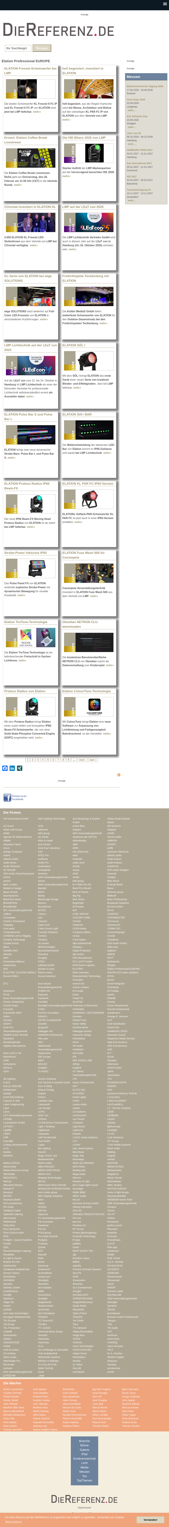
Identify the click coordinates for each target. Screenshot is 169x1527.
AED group (44, 833)
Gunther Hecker (41, 1400)
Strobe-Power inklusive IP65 (25, 553)
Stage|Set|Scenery (83, 1302)
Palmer (111, 1218)
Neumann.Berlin (12, 1199)
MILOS (42, 1181)
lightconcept (113, 1126)
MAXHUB (112, 1163)
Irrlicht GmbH (114, 1067)
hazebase (8, 1038)
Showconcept (114, 1276)
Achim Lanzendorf (13, 1389)
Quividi (41, 1247)
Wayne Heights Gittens (45, 1429)
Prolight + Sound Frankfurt (17, 1240)
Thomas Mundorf (12, 1429)
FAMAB (111, 998)
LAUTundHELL (115, 1104)
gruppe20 (43, 1027)
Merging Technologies (50, 1177)
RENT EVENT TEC (83, 1251)
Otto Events (9, 1218)
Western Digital (115, 1357)
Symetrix (112, 1305)
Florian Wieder (11, 1396)
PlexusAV (112, 1229)
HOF (109, 1049)
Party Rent (9, 1225)
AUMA (76, 866)
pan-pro (77, 1221)
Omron (111, 1210)
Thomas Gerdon (131, 1426)
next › (82, 759)
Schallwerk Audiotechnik (16, 1269)
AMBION (112, 840)
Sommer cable (115, 1291)
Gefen (6, 1016)
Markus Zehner (11, 1163)
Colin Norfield (70, 1393)
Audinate (77, 859)
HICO (76, 1042)
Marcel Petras (99, 1407)
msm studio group (47, 1192)
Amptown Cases (12, 844)
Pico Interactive (11, 1229)
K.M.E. (7, 1082)
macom (42, 1152)
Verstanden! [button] (150, 1520)
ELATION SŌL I (73, 345)
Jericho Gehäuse (47, 1079)
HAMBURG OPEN (117, 1031)
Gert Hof (97, 1396)
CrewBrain (113, 939)
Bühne (84, 1445)
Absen (110, 822)
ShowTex (78, 1284)
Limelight (112, 1130)
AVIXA (6, 877)
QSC (6, 1247)
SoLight (77, 1291)
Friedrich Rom (40, 1396)
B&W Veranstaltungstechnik (53, 884)
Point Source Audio (13, 1232)
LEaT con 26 (134, 133)
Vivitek (6, 1346)
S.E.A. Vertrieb (115, 1262)
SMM (41, 1291)
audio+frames (114, 862)
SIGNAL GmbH (11, 1287)
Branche (84, 1441)
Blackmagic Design (48, 899)
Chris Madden (40, 1393)
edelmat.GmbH (46, 965)
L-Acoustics (113, 1097)
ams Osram (44, 844)
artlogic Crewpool (12, 851)
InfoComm (112, 1064)
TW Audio (112, 1328)
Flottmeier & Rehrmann (85, 1005)
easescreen (9, 965)
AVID (75, 873)
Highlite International (14, 1045)
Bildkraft (111, 895)
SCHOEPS (113, 1269)
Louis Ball (97, 1404)
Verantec (43, 1335)
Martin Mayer (99, 1411)
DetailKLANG (10, 950)
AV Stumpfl (9, 870)
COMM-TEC (114, 928)
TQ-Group (8, 1324)
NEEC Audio (79, 1196)
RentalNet (8, 1254)
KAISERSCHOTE (116, 1082)
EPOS (110, 976)
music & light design (118, 1192)
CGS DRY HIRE (81, 917)
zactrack (7, 1368)
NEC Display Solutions (50, 1196)
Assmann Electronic (118, 851)
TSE (109, 1324)
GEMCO (42, 1016)
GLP (109, 1020)
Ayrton (41, 881)
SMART (111, 1287)
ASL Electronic (80, 851)
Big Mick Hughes (101, 1389)
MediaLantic (79, 1170)
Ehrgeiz (111, 965)
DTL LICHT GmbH (82, 961)
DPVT (110, 958)
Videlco (7, 1339)
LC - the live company (119, 1108)
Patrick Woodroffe (72, 1418)
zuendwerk (78, 1372)
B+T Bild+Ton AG (82, 884)
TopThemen (84, 1480)
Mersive (77, 1177)
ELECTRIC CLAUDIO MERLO (19, 972)
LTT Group (113, 1141)
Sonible (7, 1295)
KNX (109, 1089)
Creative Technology (14, 939)
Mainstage (78, 1159)
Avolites (111, 877)
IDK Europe (44, 1056)
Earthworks (113, 961)
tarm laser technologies (15, 1313)
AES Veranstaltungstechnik (87, 833)
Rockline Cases (81, 1258)
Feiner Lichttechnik (13, 1002)
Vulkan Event (80, 1353)
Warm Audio (10, 1357)
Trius (75, 1324)
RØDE (76, 1262)
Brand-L (42, 903)
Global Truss (79, 1020)
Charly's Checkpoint (14, 921)
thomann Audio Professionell (122, 1317)
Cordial (111, 935)
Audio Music (10, 862)
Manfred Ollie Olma (13, 1407)
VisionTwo (43, 1342)
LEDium (42, 1119)
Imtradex (112, 1060)
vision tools (113, 1339)
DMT (6, 958)
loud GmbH (44, 1141)
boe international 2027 (139, 163)
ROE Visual (113, 1258)
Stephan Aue (40, 1426)
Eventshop (113, 987)
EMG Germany (81, 972)
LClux (6, 1111)
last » (93, 759)
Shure (110, 1284)
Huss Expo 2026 (136, 99)
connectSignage (116, 932)
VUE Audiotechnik (47, 1353)
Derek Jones (129, 1393)
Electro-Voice (45, 972)
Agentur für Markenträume (17, 837)
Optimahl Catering (13, 1214)
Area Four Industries (49, 848)
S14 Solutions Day (137, 116)
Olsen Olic (9, 1418)
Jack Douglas (99, 1400)
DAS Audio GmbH (117, 943)
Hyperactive (44, 1053)
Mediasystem (114, 1170)
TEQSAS (78, 1317)
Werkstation (79, 1357)
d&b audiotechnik (82, 943)
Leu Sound (78, 1119)
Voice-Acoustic (115, 1346)
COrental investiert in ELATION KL (30, 207)
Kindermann (9, 1089)
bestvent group (115, 892)
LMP (5, 1137)
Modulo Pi (8, 1188)
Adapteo (111, 829)
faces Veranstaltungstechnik (18, 998)
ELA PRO (78, 969)
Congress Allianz (82, 932)
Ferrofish (43, 1002)
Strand (6, 1305)
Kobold (7, 1093)
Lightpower (44, 1130)
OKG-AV (77, 1210)
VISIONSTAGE (11, 1342)
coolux (76, 935)
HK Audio (78, 1045)
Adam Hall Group (12, 829)
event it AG (78, 983)
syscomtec (44, 1309)
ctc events (43, 943)
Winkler (77, 1361)
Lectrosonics (79, 1115)
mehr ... (132, 110)
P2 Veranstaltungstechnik (51, 1218)
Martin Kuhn (69, 1411)
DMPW (111, 954)
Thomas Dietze (100, 1426)
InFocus (7, 1067)
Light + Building (46, 1126)
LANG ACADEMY (116, 1100)
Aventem (43, 873)
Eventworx (9, 991)
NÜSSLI (42, 1207)
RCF (40, 1251)
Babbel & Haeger (12, 888)
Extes (76, 994)
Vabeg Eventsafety (83, 1331)
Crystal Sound (10, 943)
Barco (110, 888)
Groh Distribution (116, 1023)
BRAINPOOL (10, 903)
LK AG (110, 1133)
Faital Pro (78, 998)
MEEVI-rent (44, 1174)
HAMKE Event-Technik (15, 1035)
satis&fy (77, 1265)
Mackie (7, 1152)
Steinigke (112, 1302)
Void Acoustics (11, 1349)
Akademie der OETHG (85, 837)
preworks (112, 1232)
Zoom (41, 1372)
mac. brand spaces (83, 1148)
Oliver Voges (129, 1415)
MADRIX (8, 1155)
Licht (84, 1463)
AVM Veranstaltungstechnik (53, 877)
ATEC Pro (43, 855)
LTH (75, 1141)
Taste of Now (80, 1313)
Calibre (7, 914)
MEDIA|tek (9, 1174)
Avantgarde (44, 870)
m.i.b (6, 1148)
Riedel (110, 1254)
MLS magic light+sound (85, 1185)
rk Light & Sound (12, 1258)
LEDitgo (7, 1119)
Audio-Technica (11, 866)
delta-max (112, 947)
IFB (74, 1056)
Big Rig (76, 895)
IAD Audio (78, 1053)
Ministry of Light (81, 1181)
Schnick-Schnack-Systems (87, 1269)
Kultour (42, 1097)
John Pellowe (10, 1404)
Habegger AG (45, 1031)
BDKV (41, 892)
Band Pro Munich (82, 888)
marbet (111, 1159)
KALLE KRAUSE (12, 1086)
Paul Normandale (101, 1418)
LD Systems (79, 1111)
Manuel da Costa (72, 1407)
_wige (41, 1375)
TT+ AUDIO (44, 1328)
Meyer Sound (114, 1177)
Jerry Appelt (128, 1400)
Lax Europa (44, 1108)
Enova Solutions (46, 976)
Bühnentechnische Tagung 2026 (145, 86)
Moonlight (78, 1188)
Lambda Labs (45, 1100)
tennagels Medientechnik (16, 1317)
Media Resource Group (15, 1170)
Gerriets (7, 1020)
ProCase (112, 1236)
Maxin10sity (9, 1166)
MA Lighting (44, 1148)
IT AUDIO (43, 1071)
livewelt (77, 1133)
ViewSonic (43, 1339)
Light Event (79, 1126)
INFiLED (42, 1064)
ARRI (75, 848)
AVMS (76, 877)
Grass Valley (79, 1023)
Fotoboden (78, 1009)
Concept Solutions (48, 932)
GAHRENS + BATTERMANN (88, 1012)
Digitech (111, 950)
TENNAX (43, 1317)
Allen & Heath (45, 840)
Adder (6, 833)
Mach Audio (113, 1148)
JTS (109, 1079)
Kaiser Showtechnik (83, 1082)
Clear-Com (44, 925)
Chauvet (42, 921)
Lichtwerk (78, 1122)
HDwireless (79, 1038)
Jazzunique (113, 1075)
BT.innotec (78, 906)
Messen (84, 1471)
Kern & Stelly (45, 1086)
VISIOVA (77, 1342)
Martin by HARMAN (83, 1163)
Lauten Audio (80, 1104)
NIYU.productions (12, 1203)
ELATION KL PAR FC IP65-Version (87, 483)
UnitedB (7, 1331)
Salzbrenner (9, 1265)
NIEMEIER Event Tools (119, 1199)
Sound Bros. (44, 1295)
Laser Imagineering (13, 1104)
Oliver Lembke (100, 1415)
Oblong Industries (82, 1207)
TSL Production (11, 1328)
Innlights (42, 1067)
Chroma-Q (113, 921)
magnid (111, 1155)
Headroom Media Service (121, 1038)
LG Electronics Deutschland (53, 1122)
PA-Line (77, 1218)
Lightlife (7, 1130)
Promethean (113, 1240)
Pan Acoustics (45, 1221)
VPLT (110, 1349)
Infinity (76, 1064)
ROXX (41, 1262)
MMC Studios (114, 1185)
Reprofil (42, 1254)
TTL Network (79, 1328)
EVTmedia (113, 991)
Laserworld (44, 1104)
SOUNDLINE (114, 1295)
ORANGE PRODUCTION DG (88, 1214)
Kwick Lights (79, 1097)
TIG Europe (9, 1320)
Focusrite (8, 1009)
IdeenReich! (9, 1056)
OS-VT (111, 1214)
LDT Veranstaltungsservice (17, 1115)
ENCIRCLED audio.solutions (122, 972)
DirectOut (43, 954)
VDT (109, 1331)
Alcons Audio (114, 837)
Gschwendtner (80, 1027)
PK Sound (78, 1229)
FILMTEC (78, 1002)
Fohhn (41, 1009)
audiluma (43, 859)
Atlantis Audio (10, 859)
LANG (76, 1100)
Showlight (43, 1280)
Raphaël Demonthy (43, 1422)
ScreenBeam (45, 1273)
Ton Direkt (78, 1320)
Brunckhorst (44, 906)
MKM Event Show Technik (52, 1185)
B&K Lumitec (10, 884)
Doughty (42, 958)
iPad (84, 1454)
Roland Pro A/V (11, 1262)
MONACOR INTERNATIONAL (54, 1188)
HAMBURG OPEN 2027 (140, 150)
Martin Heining (41, 1411)
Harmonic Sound (116, 1035)
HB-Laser (43, 1038)
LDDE (110, 1111)
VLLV (41, 1346)
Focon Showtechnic (117, 1005)
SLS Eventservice (82, 1287)
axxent (6, 881)
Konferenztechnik (84, 1458)
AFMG (110, 833)
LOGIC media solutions (85, 1137)
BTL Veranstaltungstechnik (17, 910)
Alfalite (7, 840)
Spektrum (8, 1298)
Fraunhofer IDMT (12, 1012)
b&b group (78, 881)
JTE (75, 1079)
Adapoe (77, 829)
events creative (81, 987)
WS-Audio (8, 1364)
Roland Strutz (129, 1422)
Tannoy (111, 1309)
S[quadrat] (78, 1309)
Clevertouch (113, 925)
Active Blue (79, 826)
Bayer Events (10, 892)
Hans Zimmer (70, 1400)
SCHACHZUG (115, 1265)
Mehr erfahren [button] (13, 1521)
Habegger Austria (82, 1031)
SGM (75, 1276)
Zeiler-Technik (45, 1368)
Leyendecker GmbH (14, 1122)
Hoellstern (78, 1049)
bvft (75, 910)
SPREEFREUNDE (83, 1298)
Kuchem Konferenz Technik (122, 1093)
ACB (40, 826)
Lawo (6, 1108)
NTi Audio (8, 1207)
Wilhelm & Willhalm (48, 1361)
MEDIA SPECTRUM (49, 1170)
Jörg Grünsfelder (72, 1404)
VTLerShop (9, 1353)
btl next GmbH (115, 906)
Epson (110, 979)
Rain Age (112, 1247)
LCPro (41, 1111)
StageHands (44, 1302)
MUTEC (7, 1196)
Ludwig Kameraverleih (15, 1144)
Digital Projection (82, 950)
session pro (44, 1276)
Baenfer (42, 888)
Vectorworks (10, 1335)
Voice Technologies (83, 1346)
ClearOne (78, 925)
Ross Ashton (10, 1426)
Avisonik (111, 873)
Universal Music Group (50, 1331)
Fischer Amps (10, 1005)
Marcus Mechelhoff (13, 1411)
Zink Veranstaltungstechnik (17, 1372)
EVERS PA (44, 991)
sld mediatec (45, 1287)
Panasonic (113, 1221)
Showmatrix (79, 1280)
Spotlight (42, 1298)
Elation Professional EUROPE (123, 969)
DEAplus (77, 947)
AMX (75, 844)
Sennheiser (9, 1276)
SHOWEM (9, 1280)
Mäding (111, 1152)
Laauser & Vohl (11, 1100)
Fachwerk (43, 998)
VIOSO (76, 1339)
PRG (6, 1236)
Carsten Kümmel (12, 1393)
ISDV (6, 1071)
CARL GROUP (81, 914)
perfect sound (114, 1225)
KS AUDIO (78, 1093)
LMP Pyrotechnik (47, 1137)
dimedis (7, 954)
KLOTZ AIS (79, 1089)
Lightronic (78, 1130)
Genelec (77, 1016)
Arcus (6, 848)
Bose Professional (117, 899)
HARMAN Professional (50, 1035)
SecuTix (77, 1273)
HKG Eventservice (117, 1045)
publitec (77, 1243)
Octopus (111, 1207)
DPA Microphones (82, 958)
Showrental (113, 1280)
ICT (109, 1053)
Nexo (41, 1199)
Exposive (43, 994)
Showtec (8, 1284)
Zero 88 (77, 1368)
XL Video (77, 1364)
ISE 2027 (132, 176)
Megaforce (113, 1174)
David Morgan (100, 1393)
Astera (6, 855)
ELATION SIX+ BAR (77, 414)
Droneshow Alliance (14, 961)
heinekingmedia (11, 1042)
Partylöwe (43, 1225)
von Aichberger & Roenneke (53, 1349)
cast (40, 917)
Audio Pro (43, 862)
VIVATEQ (112, 1342)
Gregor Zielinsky (131, 1396)
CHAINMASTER (116, 917)
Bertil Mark (68, 1389)
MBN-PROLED (46, 1166)
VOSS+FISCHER (82, 1349)
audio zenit (78, 862)
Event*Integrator (116, 983)
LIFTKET (8, 1126)
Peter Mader (10, 1422)
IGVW (110, 1056)
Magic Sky (78, 1155)
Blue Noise (78, 899)
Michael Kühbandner (14, 1415)
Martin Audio (44, 1163)
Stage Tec (8, 1302)
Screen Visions (11, 1273)
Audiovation (44, 866)
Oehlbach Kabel (12, 1210)
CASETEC (113, 914)
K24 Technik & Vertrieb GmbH (54, 1082)
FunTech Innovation (48, 1012)
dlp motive (78, 954)
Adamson (43, 829)
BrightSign (78, 903)
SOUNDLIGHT (81, 1295)
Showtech (43, 1284)
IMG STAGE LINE (82, 1060)
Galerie (84, 1450)
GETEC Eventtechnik (49, 1020)
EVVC (6, 994)
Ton (84, 1476)
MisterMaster (114, 1181)
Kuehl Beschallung (13, 1097)
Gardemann (113, 1012)
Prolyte (76, 1240)
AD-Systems (114, 826)
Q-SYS (111, 1243)
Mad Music (78, 1152)
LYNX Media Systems (119, 1144)
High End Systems (117, 1042)
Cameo (42, 914)
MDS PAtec (79, 1166)
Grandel (42, 1023)
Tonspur (111, 1320)
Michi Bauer (39, 1415)
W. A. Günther (114, 1353)
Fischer (111, 1002)
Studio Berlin (79, 1305)
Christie (77, 921)
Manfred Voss (40, 1407)
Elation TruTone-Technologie (26, 622)
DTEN (41, 961)
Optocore (43, 1214)
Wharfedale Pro (11, 1361)
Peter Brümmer (130, 1418)
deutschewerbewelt (48, 950)
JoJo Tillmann (40, 1404)
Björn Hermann (130, 1389)
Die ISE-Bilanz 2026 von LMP (84, 137)
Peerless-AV (79, 1225)
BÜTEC (42, 910)
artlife (110, 848)
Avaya (76, 870)
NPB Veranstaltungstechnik (122, 1203)
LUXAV (76, 1144)
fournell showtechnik (118, 1009)
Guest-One (113, 1027)
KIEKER (111, 1086)
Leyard (111, 1119)
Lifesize (111, 1122)
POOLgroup (44, 1232)
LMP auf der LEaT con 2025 (82, 207)
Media (84, 1467)
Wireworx (112, 1361)
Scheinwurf (44, 1269)
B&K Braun (113, 881)
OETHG (42, 1210)
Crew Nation (79, 939)
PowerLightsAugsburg (84, 1232)
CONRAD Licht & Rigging (17, 935)
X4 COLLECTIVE (47, 1364)
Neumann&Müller (116, 1196)
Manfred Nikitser (131, 1404)
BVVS (110, 910)
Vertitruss (112, 1335)
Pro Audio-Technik (48, 1236)
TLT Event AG (45, 1320)
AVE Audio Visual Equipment (18, 873)
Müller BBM (79, 1192)
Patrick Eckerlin (41, 1418)
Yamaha (111, 1364)
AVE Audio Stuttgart (118, 870)
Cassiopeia (9, 917)
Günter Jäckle (10, 1400)
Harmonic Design (82, 1035)
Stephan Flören (71, 1426)
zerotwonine (113, 1368)
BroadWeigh (10, 906)
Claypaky (8, 925)
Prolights (42, 1240)
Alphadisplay (79, 840)
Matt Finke (128, 1411)
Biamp (41, 895)
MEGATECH (10, 1177)
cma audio (9, 928)
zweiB (110, 1372)
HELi (40, 1042)
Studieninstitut (45, 1305)
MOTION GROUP (117, 1188)
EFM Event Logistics (84, 965)
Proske (7, 1243)
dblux (6, 947)
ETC (5, 983)
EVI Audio (78, 991)
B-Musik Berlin (115, 884)
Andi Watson (40, 1389)
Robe (41, 1258)
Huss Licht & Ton (12, 1053)
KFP (75, 1086)
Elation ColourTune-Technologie (86, 691)
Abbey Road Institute (118, 818)
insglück (77, 1067)
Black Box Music (12, 899)
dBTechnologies (46, 947)
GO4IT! (7, 1023)
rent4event (113, 1251)
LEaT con (43, 1115)
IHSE (6, 1060)
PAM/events (9, 1221)
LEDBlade (112, 1115)
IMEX (41, 1060)
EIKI (5, 969)
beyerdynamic (10, 895)
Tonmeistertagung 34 (139, 189)
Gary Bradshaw (71, 1396)
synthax (7, 1309)
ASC (40, 851)
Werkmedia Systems (49, 1357)
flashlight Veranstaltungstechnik (55, 1005)
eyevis (110, 994)
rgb (74, 1254)
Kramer (42, 1093)
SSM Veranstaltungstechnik (122, 1298)
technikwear (113, 1313)
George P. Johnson (117, 1016)
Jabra (110, 1071)
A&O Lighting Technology (51, 818)
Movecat (8, 1192)
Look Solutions (115, 1137)
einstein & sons (46, 969)
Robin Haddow (71, 1422)
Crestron (42, 939)
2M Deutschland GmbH (16, 818)
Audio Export (114, 859)
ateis (75, 855)
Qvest (76, 1247)
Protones (43, 1243)
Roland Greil (99, 1422)
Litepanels (43, 1133)
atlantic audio (114, 855)
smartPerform (10, 1291)
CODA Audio (79, 928)
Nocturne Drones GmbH (86, 1203)
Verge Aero (79, 1335)
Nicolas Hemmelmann (74, 1415)
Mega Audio (79, 1174)
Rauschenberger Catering (17, 1251)
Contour (42, 935)
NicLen (76, 1199)
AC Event (8, 826)
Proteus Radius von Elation (24, 691)
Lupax (41, 1144)
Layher (76, 1108)
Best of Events (80, 892)
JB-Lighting (9, 1079)
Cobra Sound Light (48, 928)
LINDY (6, 1133)
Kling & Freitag (46, 1089)
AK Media (43, 837)
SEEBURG (113, 1273)
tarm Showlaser (46, 1313)
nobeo (41, 1203)
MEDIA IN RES (115, 1166)
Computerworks (11, 932)
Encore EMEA (10, 976)
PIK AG (42, 1229)
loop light (8, 1141)
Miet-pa (7, 1181)
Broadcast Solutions (118, 903)
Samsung (43, 1265)
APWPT (111, 844)
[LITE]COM (9, 1375)
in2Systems (9, 1064)
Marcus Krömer (130, 1407)
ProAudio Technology (84, 1236)
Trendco (42, 1324)
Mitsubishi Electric (13, 1185)
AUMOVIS (112, 866)
